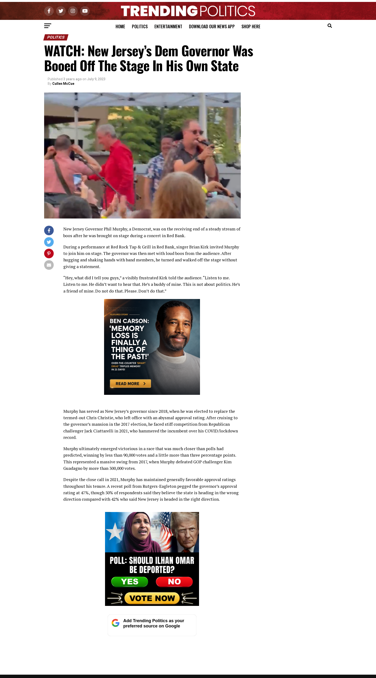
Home (120, 26)
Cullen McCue (63, 84)
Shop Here (250, 26)
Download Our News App (212, 26)
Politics (140, 26)
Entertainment (168, 26)
